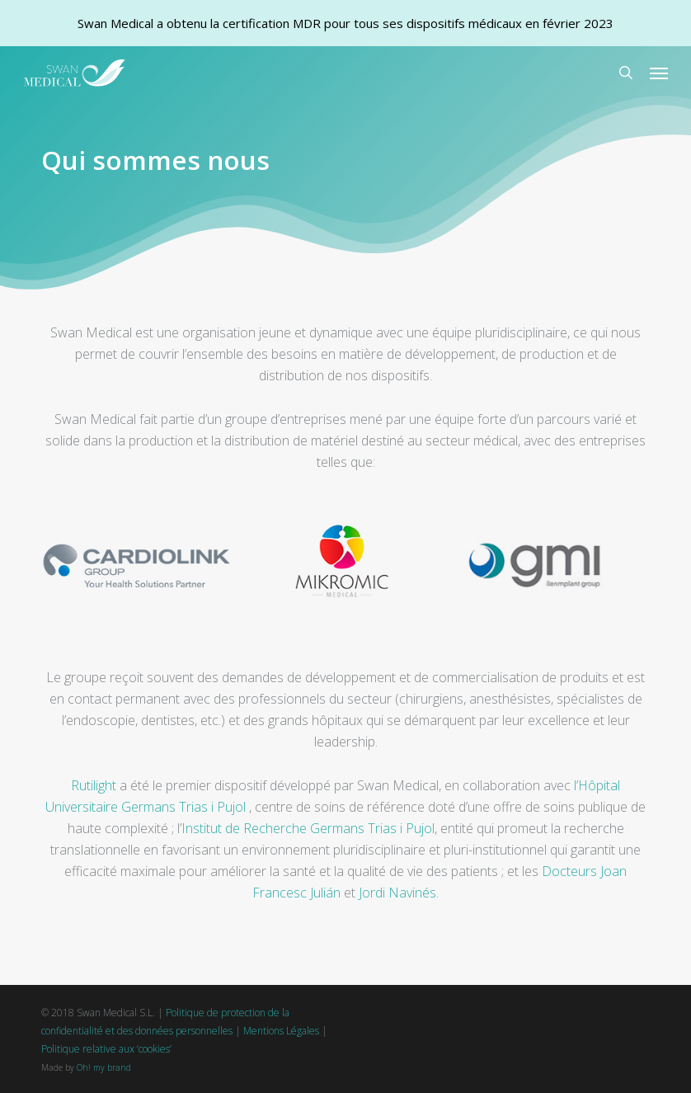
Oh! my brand (104, 1067)
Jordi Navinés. (399, 892)
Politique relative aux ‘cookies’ (106, 1049)
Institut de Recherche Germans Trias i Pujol (308, 828)
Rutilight (93, 785)
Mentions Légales (281, 1031)
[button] (659, 72)
